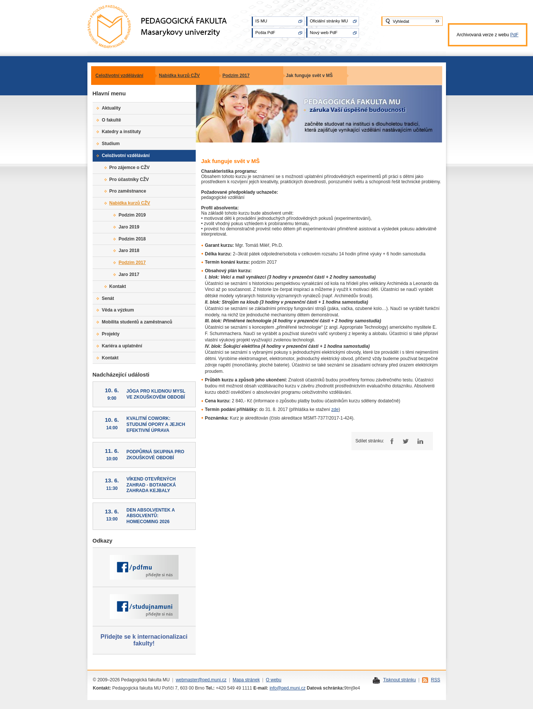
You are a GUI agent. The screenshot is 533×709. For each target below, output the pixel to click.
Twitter (405, 441)
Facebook (390, 441)
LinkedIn (420, 441)
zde (334, 409)
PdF (514, 34)
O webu (273, 679)
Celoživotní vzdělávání (119, 75)
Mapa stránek (246, 679)
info (273, 688)
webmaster (187, 679)
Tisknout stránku (399, 679)
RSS (435, 679)
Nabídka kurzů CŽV (179, 75)
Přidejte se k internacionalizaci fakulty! (144, 640)
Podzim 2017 (236, 75)
